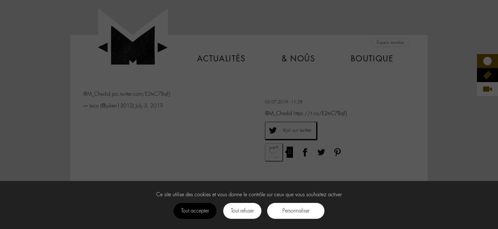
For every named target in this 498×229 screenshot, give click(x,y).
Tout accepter (195, 210)
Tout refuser (242, 210)
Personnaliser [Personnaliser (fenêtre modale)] (295, 210)
